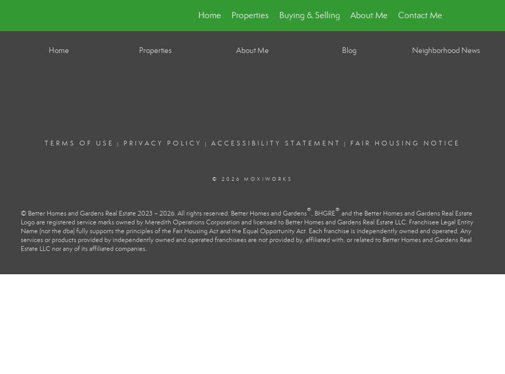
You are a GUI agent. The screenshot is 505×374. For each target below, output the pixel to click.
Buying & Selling (309, 15)
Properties (250, 15)
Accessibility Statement (276, 143)
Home (209, 15)
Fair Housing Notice (405, 143)
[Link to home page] (63, 15)
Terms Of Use (79, 143)
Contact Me (420, 15)
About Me (369, 15)
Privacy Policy (163, 143)
